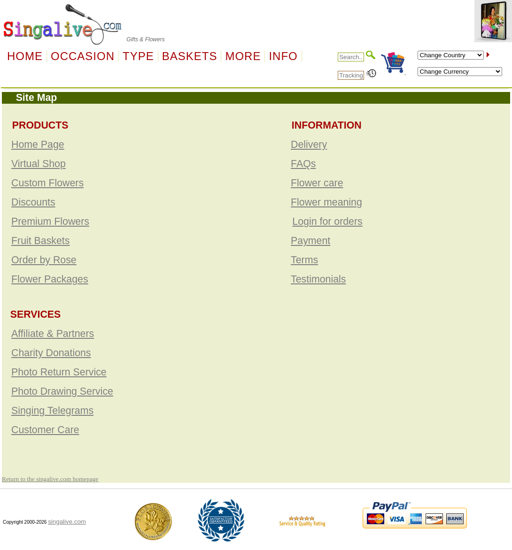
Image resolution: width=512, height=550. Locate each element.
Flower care (317, 183)
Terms (304, 260)
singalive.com (67, 521)
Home (25, 56)
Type (138, 56)
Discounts (33, 202)
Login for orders (327, 221)
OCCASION (83, 56)
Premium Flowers (50, 221)
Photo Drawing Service (62, 391)
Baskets (189, 56)
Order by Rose (44, 260)
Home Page (37, 144)
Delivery (309, 144)
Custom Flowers (47, 183)
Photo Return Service (59, 372)
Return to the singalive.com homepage (50, 478)
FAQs (303, 163)
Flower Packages (49, 279)
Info (283, 56)
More (243, 56)
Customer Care (45, 429)
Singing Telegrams (52, 410)
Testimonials (318, 279)
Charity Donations (51, 353)
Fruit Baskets (40, 240)
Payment (310, 240)
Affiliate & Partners (52, 333)
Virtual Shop (38, 163)
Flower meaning (326, 202)
